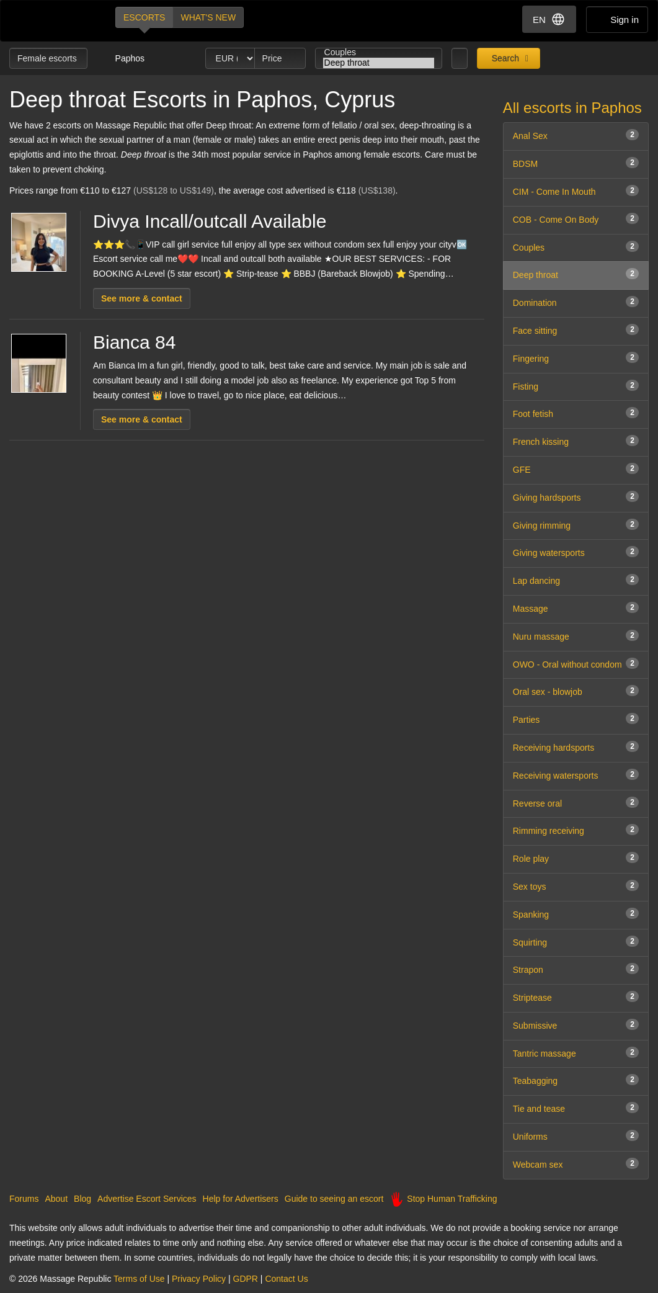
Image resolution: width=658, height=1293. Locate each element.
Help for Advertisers (240, 1199)
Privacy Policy (199, 1279)
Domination (576, 302)
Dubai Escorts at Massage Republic (52, 21)
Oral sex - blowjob (576, 691)
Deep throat (379, 63)
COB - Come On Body (576, 219)
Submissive (576, 1025)
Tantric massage (576, 1052)
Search (504, 58)
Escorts (144, 17)
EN (549, 19)
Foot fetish (576, 413)
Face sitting (576, 330)
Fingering (576, 358)
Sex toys (576, 886)
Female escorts (48, 58)
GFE (576, 469)
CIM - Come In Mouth (576, 191)
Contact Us (286, 1279)
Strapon (576, 969)
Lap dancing (576, 580)
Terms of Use (138, 1279)
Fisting (576, 385)
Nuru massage (576, 636)
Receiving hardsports (576, 747)
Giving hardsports (576, 497)
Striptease (576, 997)
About (56, 1199)
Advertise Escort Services (147, 1199)
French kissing (576, 441)
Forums (23, 1199)
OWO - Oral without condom (576, 663)
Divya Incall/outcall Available (209, 221)
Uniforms (576, 1136)
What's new (208, 17)
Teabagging (576, 1080)
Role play (576, 858)
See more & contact (141, 298)
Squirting (576, 941)
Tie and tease (576, 1108)
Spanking (576, 913)
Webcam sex (576, 1164)
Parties (576, 719)
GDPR (245, 1279)
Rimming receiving (576, 830)
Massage (576, 608)
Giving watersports (576, 552)
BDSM (576, 163)
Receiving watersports (576, 775)
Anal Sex (576, 135)
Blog (82, 1199)
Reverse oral (576, 802)
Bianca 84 (134, 342)
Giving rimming (576, 524)
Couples (379, 52)
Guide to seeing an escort (334, 1199)
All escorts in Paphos (572, 107)
